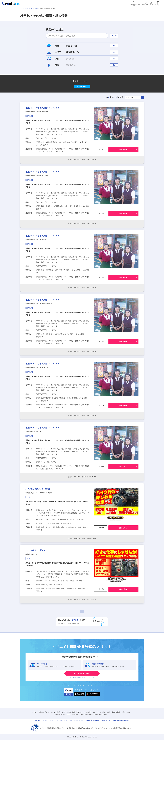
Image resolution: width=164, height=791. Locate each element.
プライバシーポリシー (75, 770)
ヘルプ (88, 770)
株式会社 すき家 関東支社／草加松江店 (43, 400)
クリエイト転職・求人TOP (26, 8)
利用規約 (37, 770)
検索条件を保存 (82, 96)
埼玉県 (36, 8)
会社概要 (96, 770)
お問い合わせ (106, 770)
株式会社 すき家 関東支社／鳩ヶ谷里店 (43, 196)
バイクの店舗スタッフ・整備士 (45, 528)
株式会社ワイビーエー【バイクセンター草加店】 (46, 533)
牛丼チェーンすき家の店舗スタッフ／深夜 (52, 122)
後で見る (100, 165)
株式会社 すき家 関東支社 (37, 468)
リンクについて (48, 770)
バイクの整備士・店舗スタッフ (45, 593)
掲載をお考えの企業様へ (121, 770)
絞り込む (116, 36)
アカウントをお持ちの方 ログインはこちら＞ (82, 726)
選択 (116, 47)
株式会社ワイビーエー (35, 599)
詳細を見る (123, 165)
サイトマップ (60, 770)
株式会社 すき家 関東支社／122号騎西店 (43, 127)
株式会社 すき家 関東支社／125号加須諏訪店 (45, 332)
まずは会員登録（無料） (82, 719)
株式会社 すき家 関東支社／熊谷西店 (42, 264)
